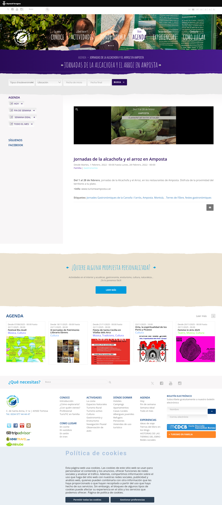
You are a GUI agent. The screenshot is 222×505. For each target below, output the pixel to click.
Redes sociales (148, 429)
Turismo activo (94, 401)
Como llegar (194, 27)
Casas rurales (120, 401)
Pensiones (118, 411)
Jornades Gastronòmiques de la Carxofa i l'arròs (114, 190)
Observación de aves (95, 420)
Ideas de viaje (147, 412)
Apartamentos (121, 398)
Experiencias (164, 27)
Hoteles (117, 391)
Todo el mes (21, 116)
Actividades (82, 27)
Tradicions (108, 328)
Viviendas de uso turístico (122, 416)
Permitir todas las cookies (87, 499)
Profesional (66, 401)
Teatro (181, 325)
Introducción (66, 391)
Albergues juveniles (123, 404)
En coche (64, 415)
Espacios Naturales (97, 395)
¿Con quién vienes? (70, 398)
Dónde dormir (113, 27)
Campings (118, 395)
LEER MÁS (111, 282)
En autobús (66, 419)
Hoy (16, 96)
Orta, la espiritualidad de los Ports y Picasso (151, 320)
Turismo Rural (94, 398)
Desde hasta (22, 318)
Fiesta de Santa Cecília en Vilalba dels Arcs (107, 323)
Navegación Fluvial (96, 415)
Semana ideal (22, 109)
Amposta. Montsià (153, 190)
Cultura (21, 325)
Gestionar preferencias (132, 499)
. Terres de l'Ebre (174, 190)
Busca (117, 74)
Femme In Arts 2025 (189, 322)
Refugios (118, 408)
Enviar (212, 409)
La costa (91, 391)
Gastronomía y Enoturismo (94, 410)
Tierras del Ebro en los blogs (150, 417)
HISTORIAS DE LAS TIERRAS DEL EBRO (150, 424)
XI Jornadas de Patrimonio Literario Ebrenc (64, 323)
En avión (64, 422)
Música (12, 325)
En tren (64, 425)
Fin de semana (22, 103)
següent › (213, 308)
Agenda (139, 27)
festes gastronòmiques (198, 190)
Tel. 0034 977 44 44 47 (18, 406)
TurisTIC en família (70, 404)
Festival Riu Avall (17, 322)
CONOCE (57, 27)
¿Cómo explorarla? (70, 395)
